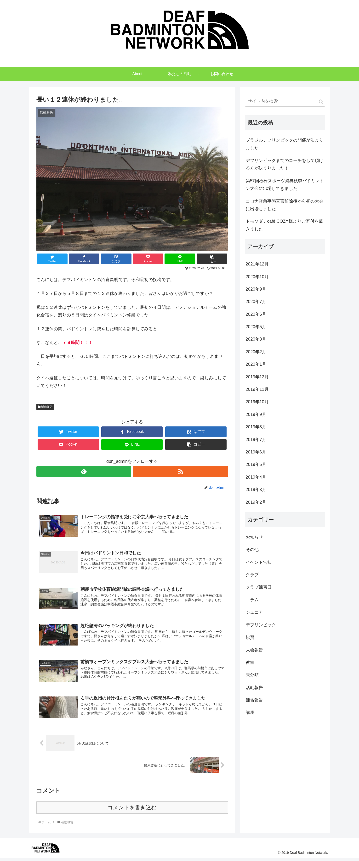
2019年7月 (256, 441)
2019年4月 (256, 479)
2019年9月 (256, 416)
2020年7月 (256, 303)
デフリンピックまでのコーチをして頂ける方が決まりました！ (284, 166)
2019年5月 (256, 466)
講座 (250, 714)
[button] (321, 104)
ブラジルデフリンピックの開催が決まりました (284, 146)
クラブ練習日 (259, 589)
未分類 (252, 676)
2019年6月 (256, 454)
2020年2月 (256, 353)
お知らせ (254, 539)
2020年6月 (256, 316)
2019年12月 (257, 378)
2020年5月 (256, 328)
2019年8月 (256, 428)
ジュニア (254, 614)
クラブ (252, 576)
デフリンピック (261, 626)
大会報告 (254, 651)
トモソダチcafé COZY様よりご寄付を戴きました (284, 227)
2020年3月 (256, 341)
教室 (250, 664)
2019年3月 (256, 491)
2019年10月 (257, 403)
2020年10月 (257, 278)
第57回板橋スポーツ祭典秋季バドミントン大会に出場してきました (285, 186)
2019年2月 (256, 504)
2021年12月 (257, 266)
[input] (285, 103)
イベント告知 (259, 564)
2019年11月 (257, 391)
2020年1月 (256, 366)
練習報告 (254, 702)
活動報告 (45, 408)
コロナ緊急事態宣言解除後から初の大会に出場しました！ (284, 207)
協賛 (250, 639)
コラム (252, 601)
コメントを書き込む (132, 811)
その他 (252, 551)
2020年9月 (256, 291)
